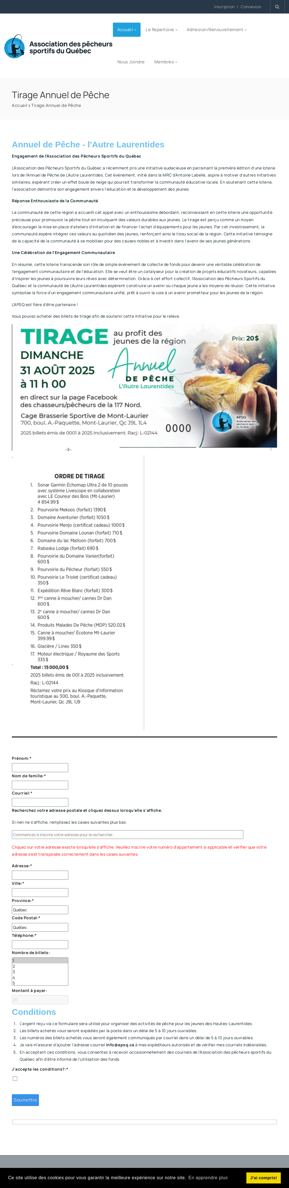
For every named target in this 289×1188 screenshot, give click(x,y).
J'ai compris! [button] (263, 1178)
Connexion (251, 7)
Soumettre (25, 1100)
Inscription (224, 6)
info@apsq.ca (120, 1044)
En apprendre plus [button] (208, 1177)
